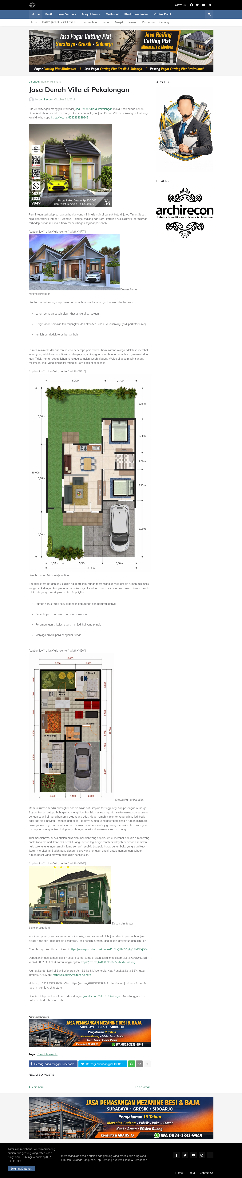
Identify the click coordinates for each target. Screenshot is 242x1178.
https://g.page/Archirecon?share (72, 975)
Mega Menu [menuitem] (90, 14)
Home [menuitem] (36, 14)
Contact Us (206, 1173)
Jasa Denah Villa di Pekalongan (93, 109)
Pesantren (148, 22)
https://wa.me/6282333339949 (69, 117)
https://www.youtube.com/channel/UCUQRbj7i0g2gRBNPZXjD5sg (109, 949)
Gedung (164, 22)
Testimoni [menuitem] (112, 14)
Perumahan (90, 22)
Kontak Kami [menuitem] (162, 14)
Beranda (34, 81)
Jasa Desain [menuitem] (66, 14)
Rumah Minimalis (51, 81)
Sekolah (132, 22)
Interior (33, 22)
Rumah (105, 22)
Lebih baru (37, 1087)
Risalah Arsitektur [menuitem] (136, 14)
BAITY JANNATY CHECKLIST (60, 22)
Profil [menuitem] (49, 14)
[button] (209, 14)
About (191, 1173)
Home (179, 1173)
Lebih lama (142, 1087)
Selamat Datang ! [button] (21, 1168)
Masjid (119, 22)
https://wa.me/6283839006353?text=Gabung (108, 962)
